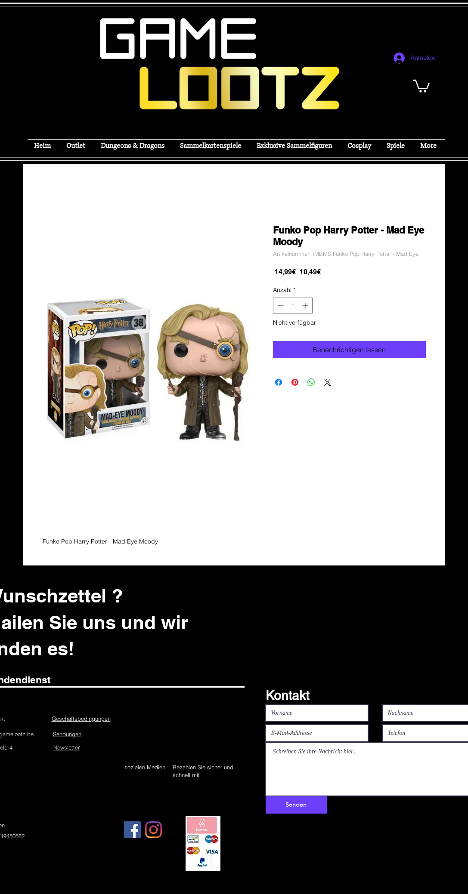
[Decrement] (279, 305)
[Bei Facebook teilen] (278, 382)
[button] (421, 85)
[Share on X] (327, 382)
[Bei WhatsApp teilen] (311, 382)
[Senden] (296, 805)
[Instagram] (153, 829)
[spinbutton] (293, 305)
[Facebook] (132, 829)
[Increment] (306, 305)
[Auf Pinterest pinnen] (295, 382)
